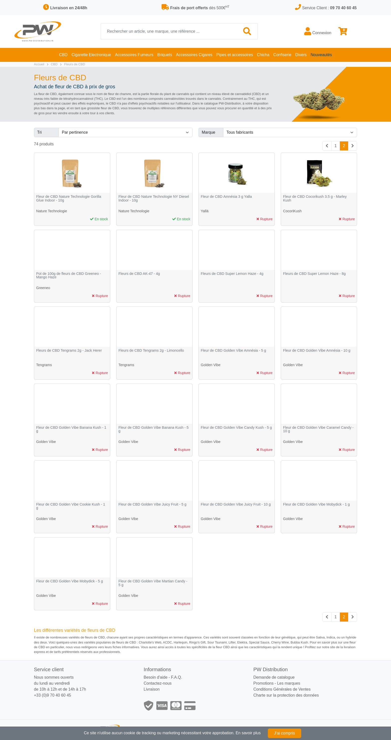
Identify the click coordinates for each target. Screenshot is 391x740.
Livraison (152, 689)
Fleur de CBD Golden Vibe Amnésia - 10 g (316, 350)
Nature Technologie (51, 211)
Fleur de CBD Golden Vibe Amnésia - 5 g (233, 350)
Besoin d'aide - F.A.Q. (163, 677)
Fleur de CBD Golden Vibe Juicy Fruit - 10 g (236, 504)
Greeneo (43, 288)
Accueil (39, 64)
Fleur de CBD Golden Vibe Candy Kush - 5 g (236, 427)
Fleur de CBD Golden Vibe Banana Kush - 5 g (153, 429)
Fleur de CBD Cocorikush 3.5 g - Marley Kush (315, 198)
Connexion (317, 31)
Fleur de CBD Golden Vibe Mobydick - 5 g (69, 581)
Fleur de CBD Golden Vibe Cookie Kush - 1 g (70, 506)
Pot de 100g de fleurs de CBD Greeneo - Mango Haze (68, 275)
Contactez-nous (158, 683)
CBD (54, 64)
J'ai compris (284, 733)
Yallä (204, 211)
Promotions (263, 683)
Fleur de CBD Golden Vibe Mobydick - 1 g (316, 504)
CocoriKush (292, 211)
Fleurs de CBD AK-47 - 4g (139, 274)
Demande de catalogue (273, 677)
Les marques (288, 683)
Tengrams (44, 365)
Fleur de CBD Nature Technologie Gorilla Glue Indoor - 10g (68, 198)
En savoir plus (248, 733)
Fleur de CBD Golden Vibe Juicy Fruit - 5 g (152, 504)
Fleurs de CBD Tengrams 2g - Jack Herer (69, 350)
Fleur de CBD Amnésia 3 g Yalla (226, 197)
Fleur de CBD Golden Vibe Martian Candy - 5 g (153, 583)
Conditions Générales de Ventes (281, 689)
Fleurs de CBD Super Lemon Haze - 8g (314, 274)
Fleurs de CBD (74, 64)
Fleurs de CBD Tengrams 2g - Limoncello (151, 350)
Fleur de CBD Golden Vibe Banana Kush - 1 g (71, 429)
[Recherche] (169, 31)
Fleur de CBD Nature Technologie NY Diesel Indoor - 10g (153, 198)
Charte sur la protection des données (286, 695)
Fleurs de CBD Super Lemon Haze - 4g (232, 274)
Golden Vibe (210, 365)
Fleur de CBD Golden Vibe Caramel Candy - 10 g (318, 429)
